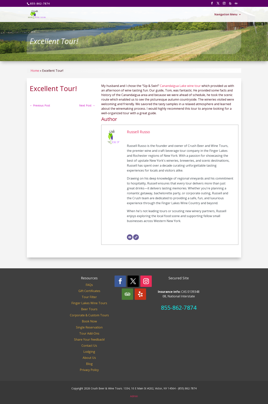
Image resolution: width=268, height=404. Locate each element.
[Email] (130, 237)
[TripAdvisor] (236, 4)
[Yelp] (230, 4)
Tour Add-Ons (89, 333)
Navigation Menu (225, 14)
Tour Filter (89, 297)
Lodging (89, 352)
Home (35, 71)
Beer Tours (89, 309)
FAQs (89, 285)
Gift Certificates (89, 291)
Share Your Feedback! (89, 339)
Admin (134, 396)
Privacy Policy (89, 370)
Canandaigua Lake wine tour (180, 86)
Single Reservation (89, 327)
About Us (89, 358)
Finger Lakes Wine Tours (89, 303)
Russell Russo (138, 131)
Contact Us (89, 345)
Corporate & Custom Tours (89, 315)
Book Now (89, 321)
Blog (89, 364)
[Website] (136, 237)
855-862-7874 (179, 307)
